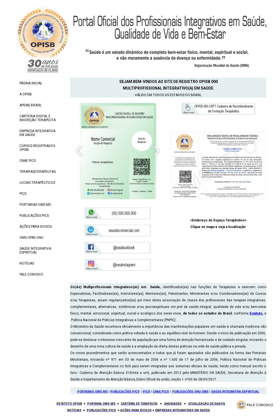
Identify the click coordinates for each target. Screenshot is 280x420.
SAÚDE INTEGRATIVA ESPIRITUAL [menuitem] (35, 250)
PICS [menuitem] (22, 194)
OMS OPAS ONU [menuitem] (31, 238)
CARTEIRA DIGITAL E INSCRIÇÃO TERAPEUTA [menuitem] (37, 118)
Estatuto (256, 313)
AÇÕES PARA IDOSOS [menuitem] (35, 227)
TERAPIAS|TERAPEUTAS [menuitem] (37, 172)
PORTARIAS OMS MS (92, 391)
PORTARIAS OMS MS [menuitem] (35, 205)
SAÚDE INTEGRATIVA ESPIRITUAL (235, 391)
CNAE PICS (161, 391)
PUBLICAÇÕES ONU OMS (190, 391)
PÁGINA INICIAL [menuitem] (30, 83)
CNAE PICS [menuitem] (27, 161)
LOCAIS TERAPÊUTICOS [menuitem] (37, 183)
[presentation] (79, 151)
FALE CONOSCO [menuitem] (31, 274)
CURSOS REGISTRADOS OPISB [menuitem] (37, 148)
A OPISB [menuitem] (25, 94)
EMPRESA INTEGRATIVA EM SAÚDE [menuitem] (37, 133)
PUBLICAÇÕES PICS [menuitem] (34, 216)
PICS (146, 391)
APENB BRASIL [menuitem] (30, 105)
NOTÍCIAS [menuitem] (26, 263)
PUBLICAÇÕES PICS (125, 391)
